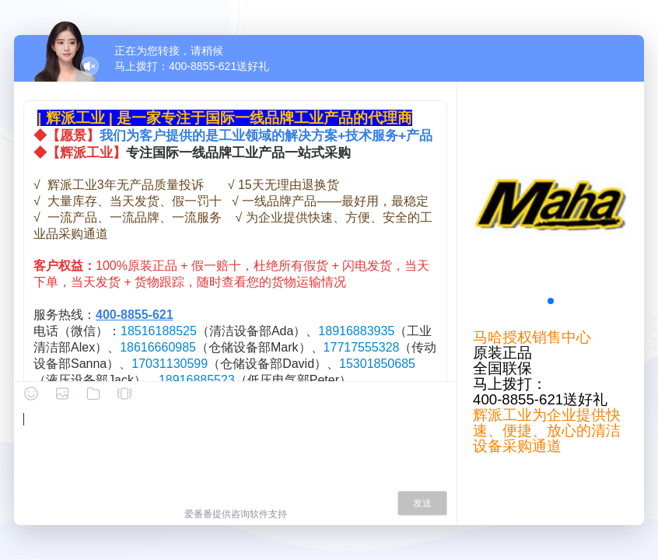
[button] (551, 301)
